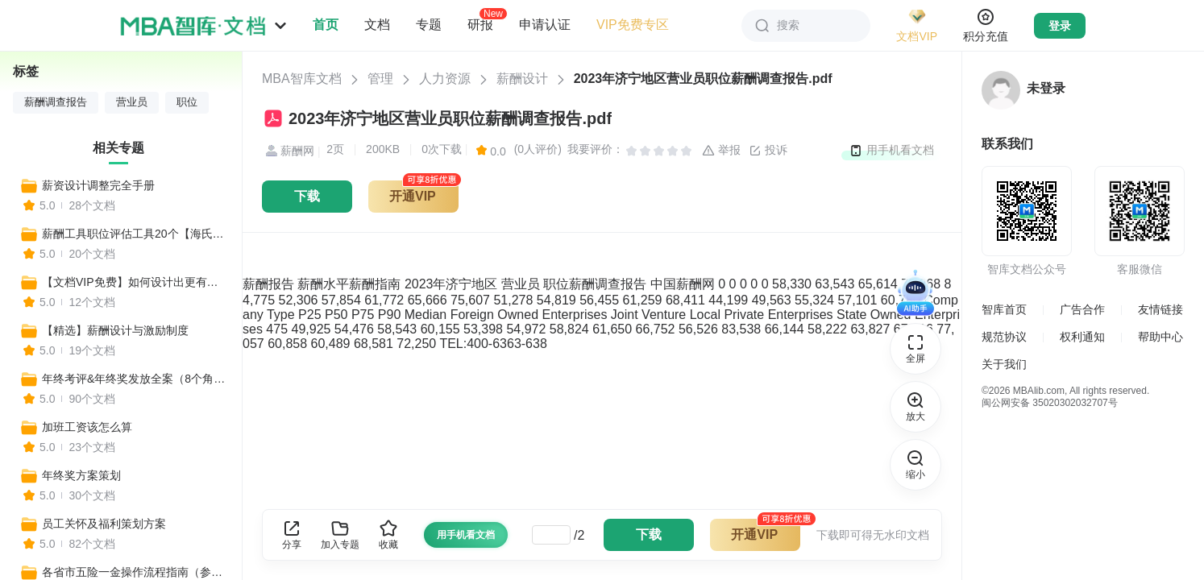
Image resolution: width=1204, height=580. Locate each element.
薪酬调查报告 (55, 102)
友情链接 (1160, 309)
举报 (721, 151)
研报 (480, 24)
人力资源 (445, 78)
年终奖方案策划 (81, 475)
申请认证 (545, 24)
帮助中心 (1160, 336)
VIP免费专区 (632, 24)
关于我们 (1004, 364)
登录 (1059, 25)
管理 (380, 78)
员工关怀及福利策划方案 (104, 523)
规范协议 (1004, 336)
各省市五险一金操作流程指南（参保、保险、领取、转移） (134, 572)
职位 (186, 102)
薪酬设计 (522, 78)
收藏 (388, 534)
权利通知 (1082, 336)
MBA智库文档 (302, 78)
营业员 (131, 102)
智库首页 (1004, 309)
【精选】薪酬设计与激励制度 (115, 330)
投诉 (768, 151)
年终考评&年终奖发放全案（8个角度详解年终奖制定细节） (134, 378)
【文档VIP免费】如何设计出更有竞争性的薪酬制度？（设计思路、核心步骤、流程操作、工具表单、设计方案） (134, 282)
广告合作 (1082, 309)
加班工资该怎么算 (87, 426)
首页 (325, 24)
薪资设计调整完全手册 (98, 185)
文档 (377, 24)
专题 (429, 24)
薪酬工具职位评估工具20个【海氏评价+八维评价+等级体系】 (134, 233)
